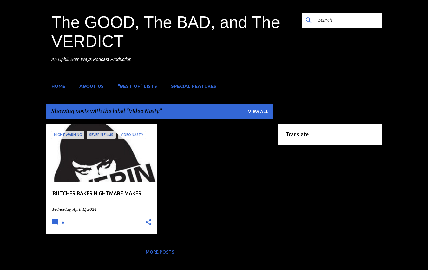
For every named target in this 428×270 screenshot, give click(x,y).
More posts (160, 251)
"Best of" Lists (137, 86)
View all (258, 111)
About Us (91, 86)
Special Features (193, 86)
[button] (148, 222)
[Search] (348, 20)
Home (58, 86)
